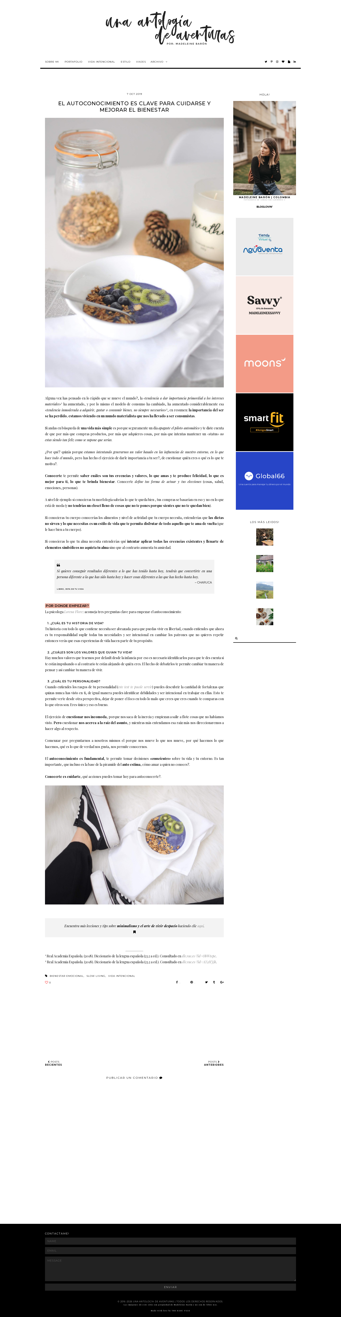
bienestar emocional (67, 975)
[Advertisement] (131, 1202)
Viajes (141, 61)
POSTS (53, 1063)
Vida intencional (101, 61)
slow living (95, 975)
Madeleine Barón (183, 1304)
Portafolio (73, 61)
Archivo (157, 61)
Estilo (125, 61)
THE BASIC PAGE (181, 1310)
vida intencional (121, 975)
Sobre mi (52, 61)
